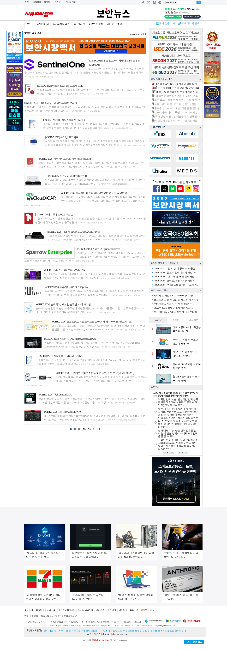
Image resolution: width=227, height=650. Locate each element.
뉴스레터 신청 (70, 2)
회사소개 (28, 610)
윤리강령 (100, 610)
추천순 (176, 320)
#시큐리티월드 (61, 24)
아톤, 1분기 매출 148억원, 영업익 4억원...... (177, 104)
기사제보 (48, 2)
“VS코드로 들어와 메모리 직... (176, 284)
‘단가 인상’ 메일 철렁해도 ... (175, 276)
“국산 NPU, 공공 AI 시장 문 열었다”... (174, 303)
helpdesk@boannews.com (165, 625)
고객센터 (111, 610)
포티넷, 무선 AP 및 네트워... (175, 280)
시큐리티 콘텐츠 (190, 23)
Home (132, 34)
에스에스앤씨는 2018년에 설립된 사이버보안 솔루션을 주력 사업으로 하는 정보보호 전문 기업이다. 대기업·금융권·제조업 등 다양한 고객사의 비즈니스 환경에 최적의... (84, 72)
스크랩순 (193, 320)
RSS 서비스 (148, 610)
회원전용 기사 (167, 23)
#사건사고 (79, 24)
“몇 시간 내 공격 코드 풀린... (175, 268)
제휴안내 (123, 610)
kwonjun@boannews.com (115, 634)
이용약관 (51, 610)
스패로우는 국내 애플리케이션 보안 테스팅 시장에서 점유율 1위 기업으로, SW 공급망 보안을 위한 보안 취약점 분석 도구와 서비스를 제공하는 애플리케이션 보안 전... (85, 257)
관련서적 (134, 610)
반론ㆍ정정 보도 (194, 642)
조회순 (158, 320)
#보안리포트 (96, 24)
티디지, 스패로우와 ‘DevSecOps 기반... (174, 295)
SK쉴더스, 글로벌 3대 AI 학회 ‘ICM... (173, 307)
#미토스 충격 (114, 24)
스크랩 (57, 2)
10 (97, 429)
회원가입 (37, 2)
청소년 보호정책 (85, 610)
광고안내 (40, 610)
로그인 (27, 2)
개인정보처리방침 (66, 610)
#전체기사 (43, 24)
